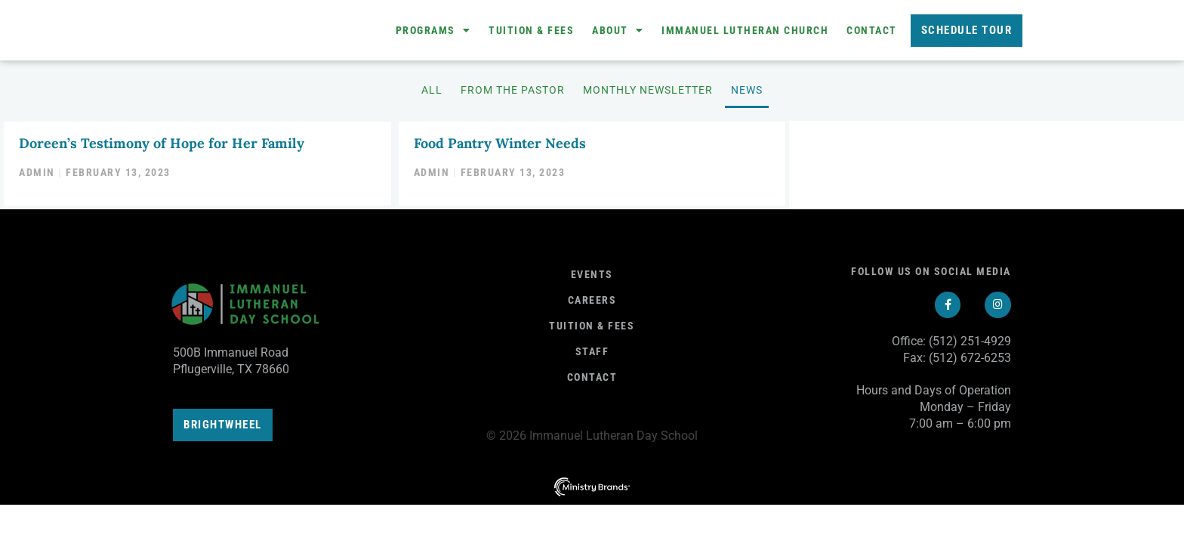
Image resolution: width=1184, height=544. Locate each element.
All (431, 94)
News (747, 94)
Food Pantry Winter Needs (500, 147)
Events (592, 277)
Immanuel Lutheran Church (744, 32)
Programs (433, 32)
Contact (871, 32)
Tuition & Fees (531, 32)
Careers (592, 303)
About (617, 32)
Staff (592, 354)
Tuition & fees (591, 329)
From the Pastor (513, 94)
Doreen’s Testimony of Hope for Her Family (161, 147)
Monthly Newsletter (648, 94)
